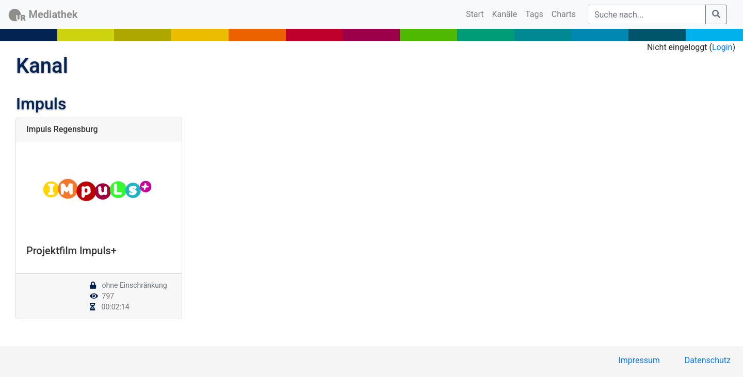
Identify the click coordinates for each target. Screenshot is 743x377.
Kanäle (505, 14)
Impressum (639, 360)
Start (477, 13)
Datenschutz (708, 360)
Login (722, 47)
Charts (564, 14)
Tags (534, 14)
